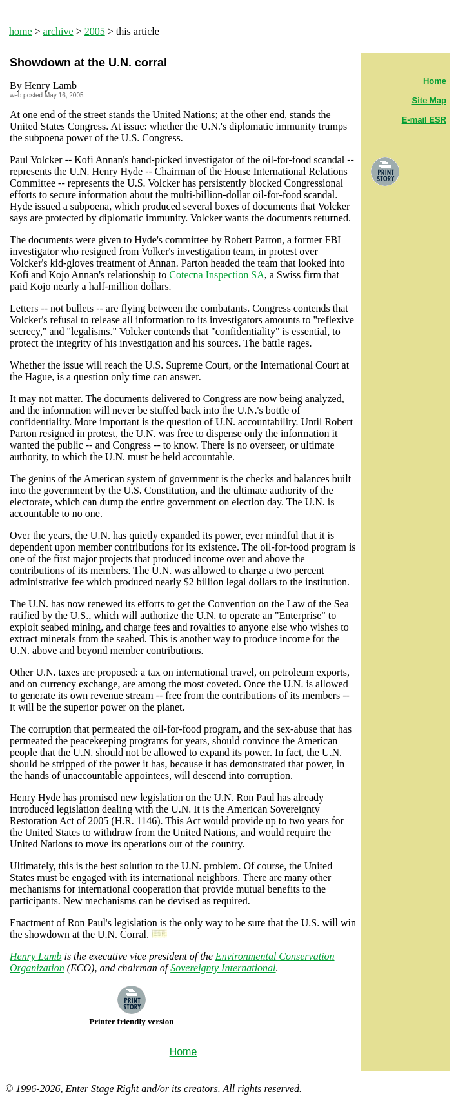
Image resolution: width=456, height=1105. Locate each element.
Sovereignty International (222, 967)
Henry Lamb (35, 956)
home (20, 31)
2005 (94, 31)
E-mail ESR (424, 120)
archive (58, 31)
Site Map (429, 100)
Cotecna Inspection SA (216, 274)
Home (434, 81)
